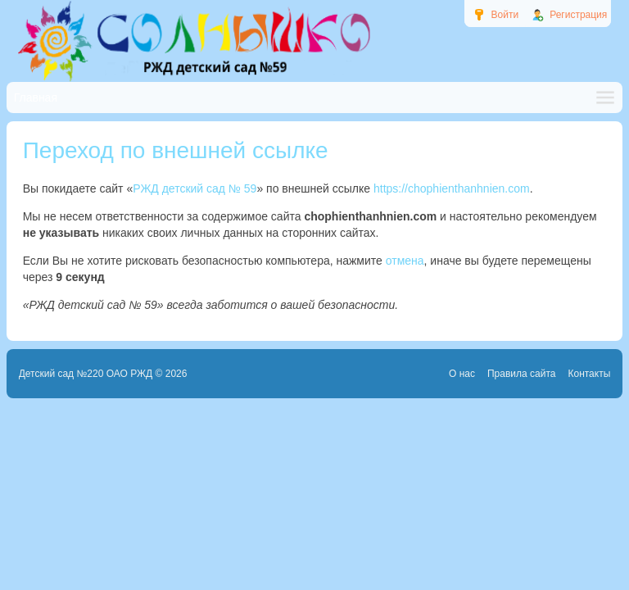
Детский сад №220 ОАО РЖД (86, 373)
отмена (405, 260)
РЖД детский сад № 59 (194, 188)
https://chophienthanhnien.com (451, 188)
